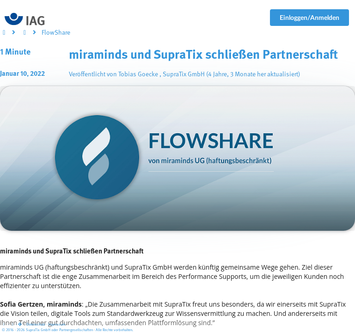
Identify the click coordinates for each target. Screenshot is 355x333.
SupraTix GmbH (184, 74)
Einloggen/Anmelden (309, 17)
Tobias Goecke (138, 74)
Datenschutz (35, 325)
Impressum (56, 325)
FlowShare (56, 33)
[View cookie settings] (12, 325)
